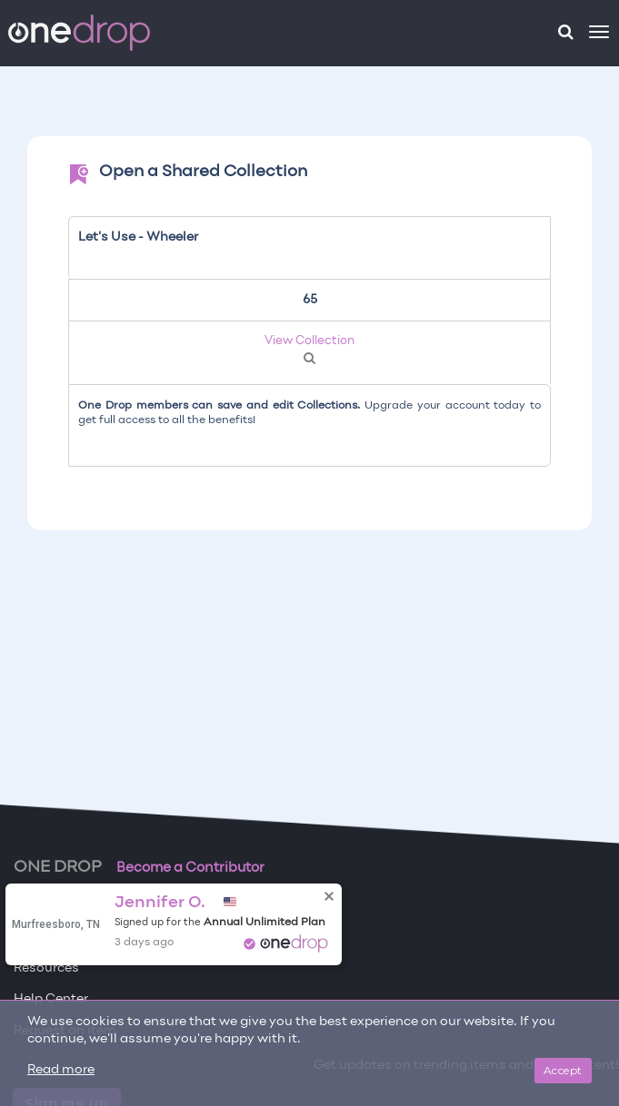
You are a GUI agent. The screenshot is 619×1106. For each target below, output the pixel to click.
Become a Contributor (190, 868)
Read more (61, 1070)
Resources (46, 968)
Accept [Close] (563, 1070)
